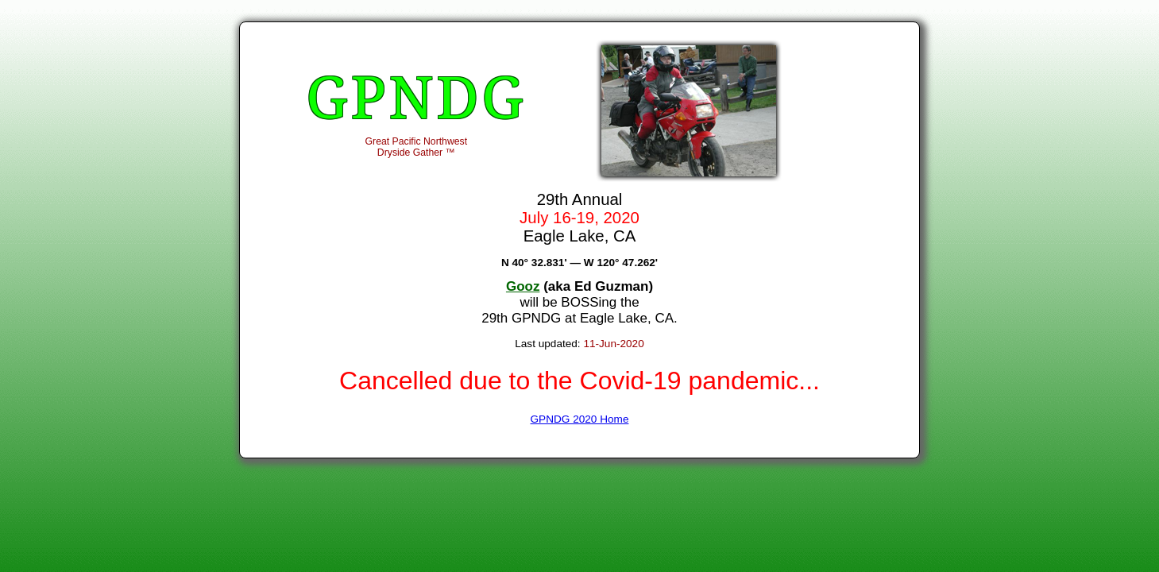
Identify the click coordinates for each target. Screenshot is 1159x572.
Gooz (523, 286)
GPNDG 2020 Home (580, 419)
